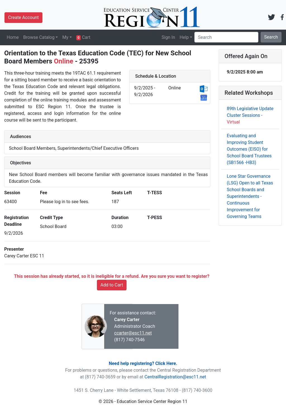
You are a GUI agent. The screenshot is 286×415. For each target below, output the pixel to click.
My (65, 37)
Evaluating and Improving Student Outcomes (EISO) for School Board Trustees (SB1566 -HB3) (249, 149)
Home (13, 37)
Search (271, 37)
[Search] (226, 37)
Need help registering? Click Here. (143, 363)
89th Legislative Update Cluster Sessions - (250, 115)
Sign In (168, 37)
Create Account (23, 17)
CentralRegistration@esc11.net (175, 377)
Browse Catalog (38, 37)
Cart (83, 37)
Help (184, 37)
